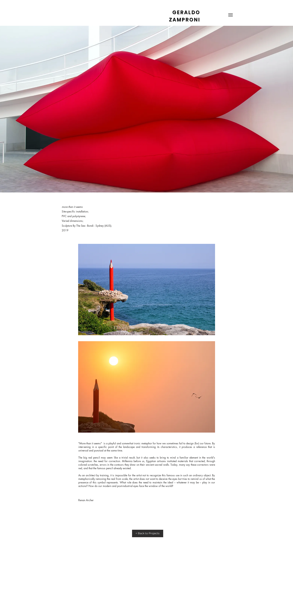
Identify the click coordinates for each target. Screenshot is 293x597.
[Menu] (230, 15)
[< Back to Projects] (147, 533)
